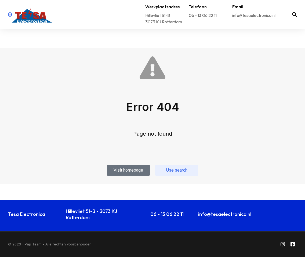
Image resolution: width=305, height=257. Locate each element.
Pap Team (33, 244)
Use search (176, 170)
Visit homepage (128, 170)
